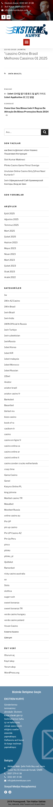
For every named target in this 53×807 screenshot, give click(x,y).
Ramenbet (9, 568)
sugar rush (9, 597)
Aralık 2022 (10, 277)
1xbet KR (8, 353)
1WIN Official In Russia (15, 324)
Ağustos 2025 (11, 219)
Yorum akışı (10, 667)
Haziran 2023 (11, 242)
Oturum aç (9, 655)
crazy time (9, 469)
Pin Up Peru (10, 539)
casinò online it (11, 457)
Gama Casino (10, 475)
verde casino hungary (15, 614)
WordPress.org (11, 672)
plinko (7, 550)
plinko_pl (8, 556)
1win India (9, 318)
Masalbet (9, 504)
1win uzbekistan (12, 335)
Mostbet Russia (12, 510)
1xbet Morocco (11, 364)
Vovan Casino (11, 626)
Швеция (8, 637)
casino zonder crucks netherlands (21, 463)
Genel (7, 481)
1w (5, 295)
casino (7, 434)
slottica (8, 591)
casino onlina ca (12, 446)
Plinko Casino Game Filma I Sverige (21, 165)
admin (21, 50)
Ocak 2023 (9, 271)
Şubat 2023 (10, 266)
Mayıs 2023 (10, 248)
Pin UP (7, 521)
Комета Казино (11, 632)
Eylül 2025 (9, 213)
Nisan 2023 (10, 254)
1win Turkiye (10, 330)
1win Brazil (15, 74)
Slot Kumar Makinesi (14, 159)
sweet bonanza (11, 602)
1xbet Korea (10, 347)
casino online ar (12, 451)
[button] (26, 42)
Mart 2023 (9, 260)
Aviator (7, 382)
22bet (7, 376)
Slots (6, 585)
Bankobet (9, 399)
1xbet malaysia (11, 359)
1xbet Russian (11, 370)
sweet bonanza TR (13, 608)
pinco (7, 544)
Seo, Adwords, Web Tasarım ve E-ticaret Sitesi (26, 804)
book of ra (9, 423)
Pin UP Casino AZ (12, 533)
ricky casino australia (14, 573)
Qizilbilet (8, 562)
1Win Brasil (9, 306)
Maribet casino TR (13, 498)
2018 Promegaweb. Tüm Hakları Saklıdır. (26, 801)
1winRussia (9, 341)
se (5, 579)
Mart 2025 (9, 231)
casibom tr (9, 428)
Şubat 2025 (10, 236)
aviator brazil (10, 388)
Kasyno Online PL (13, 486)
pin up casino (10, 527)
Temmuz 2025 (11, 225)
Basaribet (9, 405)
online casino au (12, 515)
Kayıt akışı (9, 661)
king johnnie (10, 492)
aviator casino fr (12, 393)
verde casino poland (14, 620)
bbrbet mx (9, 411)
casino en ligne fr (12, 440)
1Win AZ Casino (12, 301)
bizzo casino (10, 417)
